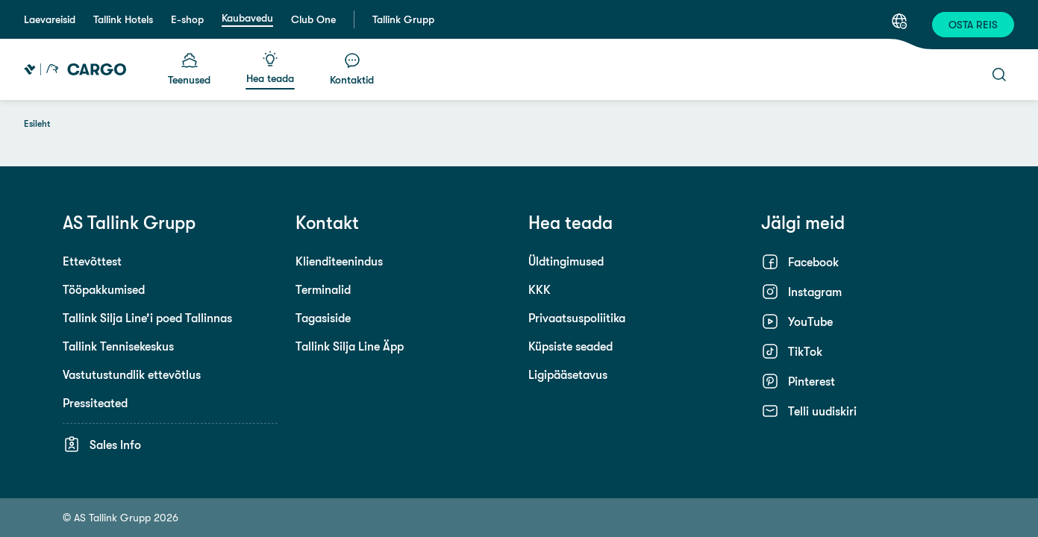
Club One (313, 19)
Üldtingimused (566, 261)
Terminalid (323, 289)
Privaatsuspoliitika (576, 318)
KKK (539, 289)
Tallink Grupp (403, 19)
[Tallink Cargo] (75, 69)
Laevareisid (49, 19)
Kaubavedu (247, 18)
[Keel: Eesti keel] (899, 21)
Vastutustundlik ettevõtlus (132, 374)
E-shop (187, 19)
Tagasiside (323, 318)
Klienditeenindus (339, 261)
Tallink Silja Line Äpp (350, 346)
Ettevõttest (92, 261)
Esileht (37, 123)
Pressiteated (95, 403)
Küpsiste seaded (570, 346)
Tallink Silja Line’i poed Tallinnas (147, 318)
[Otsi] (999, 75)
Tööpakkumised (104, 289)
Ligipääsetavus (567, 374)
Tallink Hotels (123, 19)
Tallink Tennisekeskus (118, 346)
